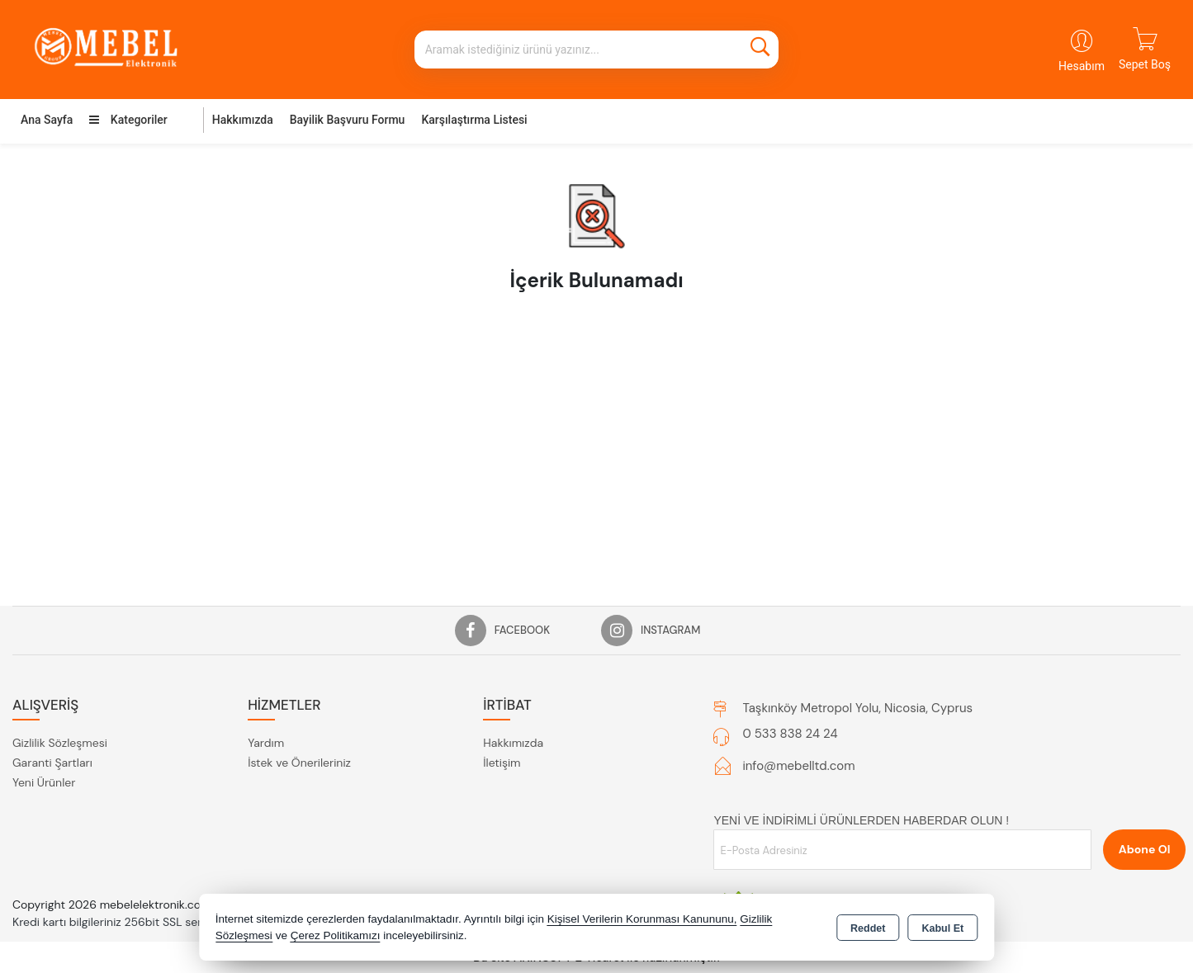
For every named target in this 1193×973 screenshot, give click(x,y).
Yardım (266, 742)
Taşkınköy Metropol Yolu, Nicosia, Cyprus (857, 708)
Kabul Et (942, 928)
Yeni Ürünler (43, 782)
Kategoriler (128, 119)
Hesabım (1081, 66)
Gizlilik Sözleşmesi (59, 742)
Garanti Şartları (52, 762)
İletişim (501, 762)
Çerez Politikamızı (336, 935)
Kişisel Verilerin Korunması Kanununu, (642, 919)
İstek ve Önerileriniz (299, 762)
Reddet (867, 928)
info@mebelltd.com (798, 766)
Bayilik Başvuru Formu (347, 119)
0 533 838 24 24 (789, 733)
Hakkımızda (242, 119)
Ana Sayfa (47, 119)
